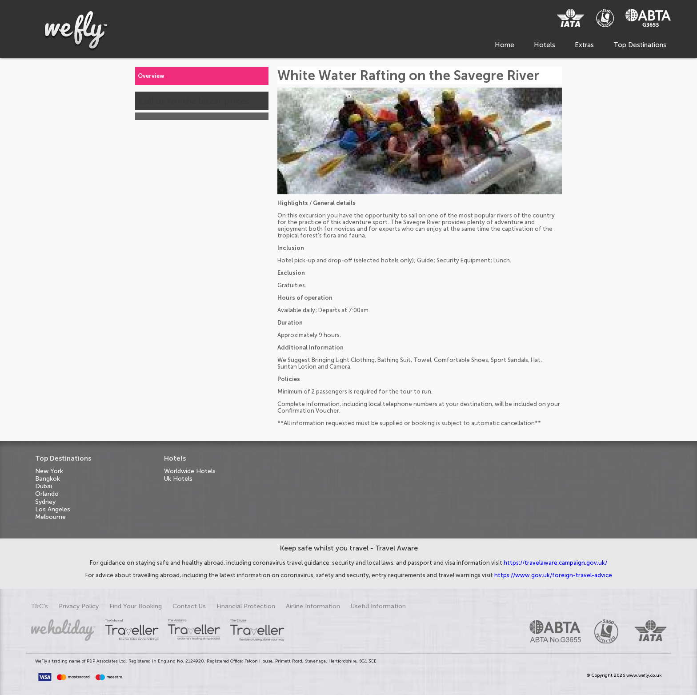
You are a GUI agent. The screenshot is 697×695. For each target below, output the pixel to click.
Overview (151, 75)
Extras (584, 45)
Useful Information (378, 606)
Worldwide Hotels (190, 471)
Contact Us (189, 606)
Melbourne (50, 517)
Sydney (45, 502)
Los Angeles (52, 509)
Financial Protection (245, 606)
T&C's (39, 606)
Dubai (43, 486)
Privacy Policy (79, 606)
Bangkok (47, 478)
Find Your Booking (135, 606)
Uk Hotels (178, 478)
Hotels (544, 45)
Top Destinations (639, 45)
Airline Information (313, 606)
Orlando (47, 494)
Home (504, 45)
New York (49, 471)
